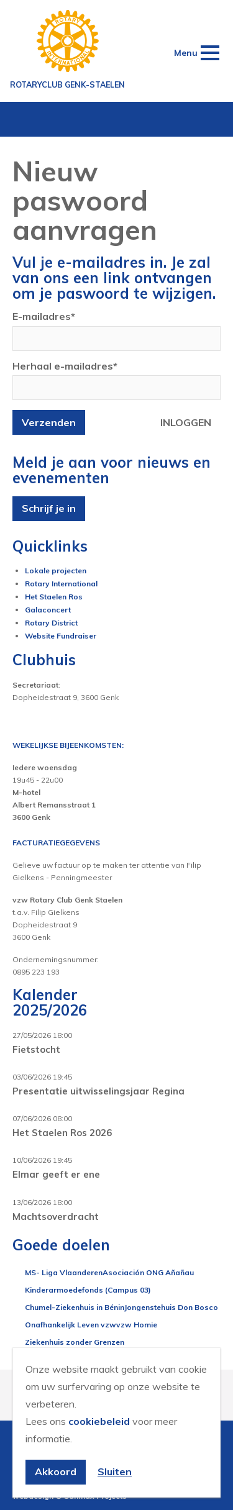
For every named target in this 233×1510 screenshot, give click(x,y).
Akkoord (55, 1471)
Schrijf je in (49, 508)
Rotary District (51, 622)
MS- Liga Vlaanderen (64, 1272)
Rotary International (61, 583)
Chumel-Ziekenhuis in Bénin (74, 1307)
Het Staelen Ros (54, 596)
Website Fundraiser (60, 635)
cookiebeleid (99, 1421)
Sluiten (115, 1471)
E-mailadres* (43, 316)
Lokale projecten (55, 570)
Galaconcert (48, 609)
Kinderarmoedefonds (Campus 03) (88, 1289)
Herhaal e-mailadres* (64, 366)
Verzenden (49, 422)
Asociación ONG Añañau (148, 1272)
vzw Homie (136, 1324)
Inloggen (185, 422)
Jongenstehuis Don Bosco (171, 1307)
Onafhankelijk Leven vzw (70, 1324)
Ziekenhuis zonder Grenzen (74, 1342)
